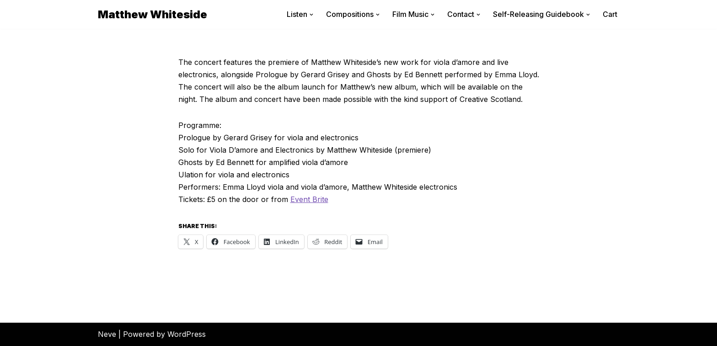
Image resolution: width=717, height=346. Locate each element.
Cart (610, 14)
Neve (107, 334)
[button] (311, 14)
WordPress (186, 334)
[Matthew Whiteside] (152, 14)
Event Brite (309, 199)
